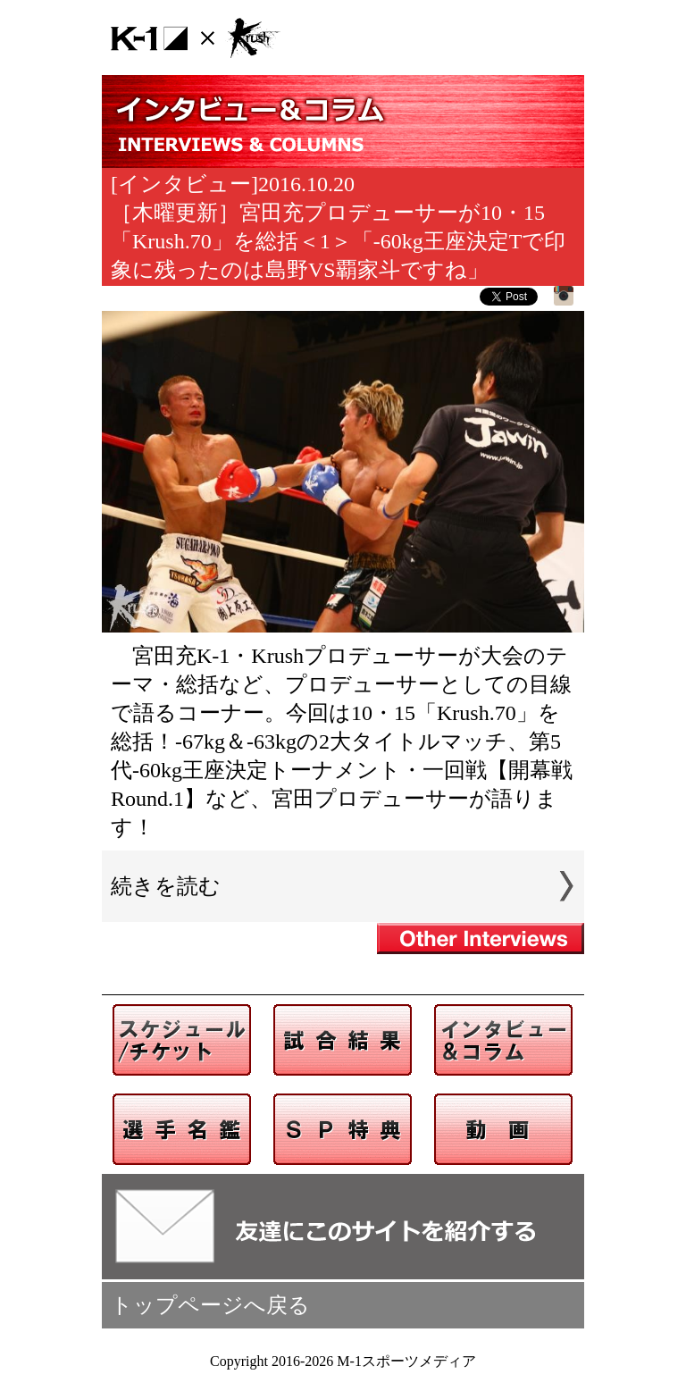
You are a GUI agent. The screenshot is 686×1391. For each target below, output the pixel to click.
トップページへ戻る (210, 1305)
